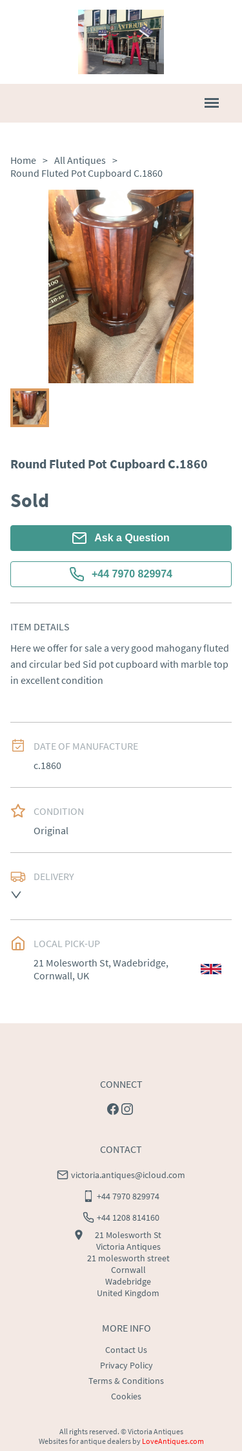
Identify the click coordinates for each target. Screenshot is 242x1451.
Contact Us (126, 1350)
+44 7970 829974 (121, 574)
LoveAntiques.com (173, 1441)
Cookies (126, 1396)
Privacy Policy (126, 1365)
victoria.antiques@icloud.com (128, 1175)
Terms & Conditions (126, 1380)
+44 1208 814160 (128, 1217)
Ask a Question (120, 538)
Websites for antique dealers (85, 1441)
